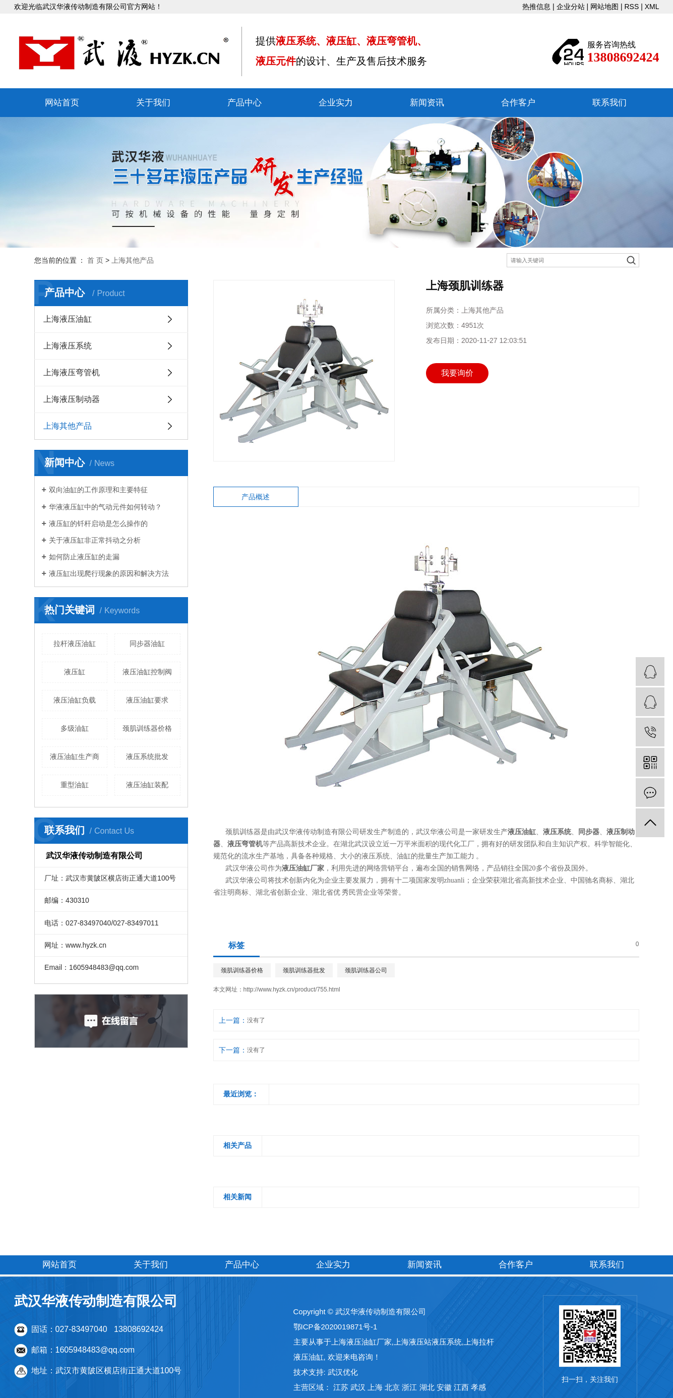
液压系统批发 (147, 756)
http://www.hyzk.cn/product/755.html (291, 989)
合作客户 (518, 102)
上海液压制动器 (71, 399)
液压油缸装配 (147, 785)
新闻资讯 (427, 102)
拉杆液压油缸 (74, 643)
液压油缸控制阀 (147, 672)
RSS (632, 7)
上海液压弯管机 (71, 372)
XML (652, 7)
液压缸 (74, 672)
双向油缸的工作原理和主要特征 (98, 490)
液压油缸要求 (147, 700)
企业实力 (336, 102)
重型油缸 (74, 785)
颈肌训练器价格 (147, 728)
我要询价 (457, 373)
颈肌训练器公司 (366, 970)
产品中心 (244, 102)
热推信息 (536, 7)
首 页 (95, 260)
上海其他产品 (132, 260)
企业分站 (571, 7)
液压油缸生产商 (74, 756)
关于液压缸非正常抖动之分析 (95, 540)
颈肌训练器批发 (304, 970)
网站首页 (62, 102)
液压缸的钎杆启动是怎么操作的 (98, 523)
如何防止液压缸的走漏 (84, 557)
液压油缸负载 (74, 700)
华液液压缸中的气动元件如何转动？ (105, 507)
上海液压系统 (67, 345)
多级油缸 (74, 728)
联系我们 (609, 102)
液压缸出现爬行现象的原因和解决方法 (109, 573)
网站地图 (604, 7)
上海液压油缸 (67, 319)
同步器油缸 (147, 643)
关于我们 (153, 102)
